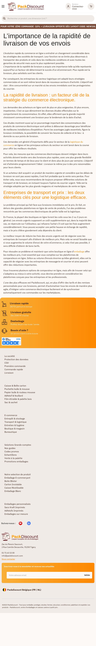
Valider (87, 575)
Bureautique (10, 431)
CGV (6, 362)
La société (9, 356)
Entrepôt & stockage (14, 418)
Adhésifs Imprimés (13, 510)
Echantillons (10, 454)
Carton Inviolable (13, 484)
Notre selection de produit (17, 474)
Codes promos (11, 451)
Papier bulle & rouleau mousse (19, 392)
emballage (79, 251)
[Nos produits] (3, 6)
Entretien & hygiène (14, 425)
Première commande (15, 366)
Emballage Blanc (12, 491)
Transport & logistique (15, 421)
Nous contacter (8, 559)
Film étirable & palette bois (18, 399)
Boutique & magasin (14, 428)
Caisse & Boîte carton (15, 385)
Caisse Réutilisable (13, 487)
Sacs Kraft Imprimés (14, 507)
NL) (39, 589)
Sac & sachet (11, 402)
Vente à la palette (13, 458)
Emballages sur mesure (16, 514)
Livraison (8, 372)
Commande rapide (13, 369)
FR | (35, 589)
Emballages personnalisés (17, 504)
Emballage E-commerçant (17, 477)
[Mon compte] (75, 6)
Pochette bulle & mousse (17, 389)
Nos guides (9, 448)
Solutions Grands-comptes (17, 444)
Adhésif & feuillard (13, 395)
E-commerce (10, 415)
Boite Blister (10, 481)
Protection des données (16, 359)
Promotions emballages (16, 461)
